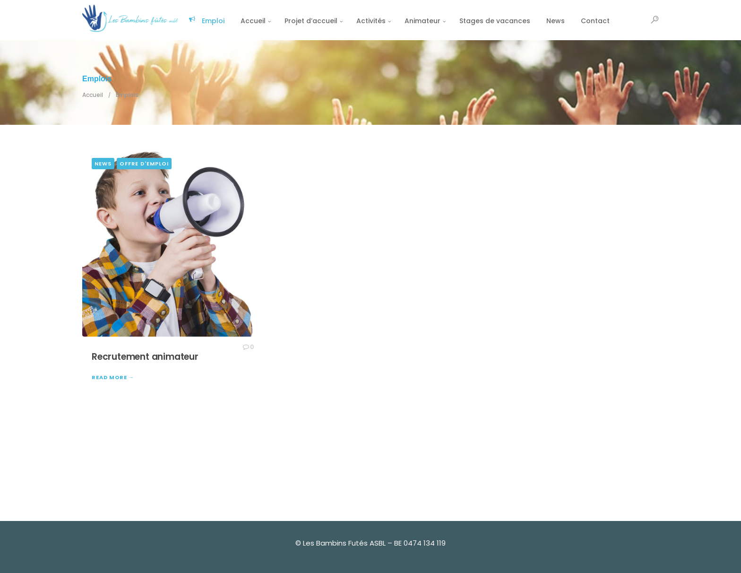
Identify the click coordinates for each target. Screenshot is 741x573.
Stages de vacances (494, 21)
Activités (371, 21)
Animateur (422, 21)
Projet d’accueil (310, 21)
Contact (595, 21)
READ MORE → (113, 377)
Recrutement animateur (145, 356)
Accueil (253, 21)
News (555, 21)
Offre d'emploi (144, 163)
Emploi (206, 21)
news (103, 163)
